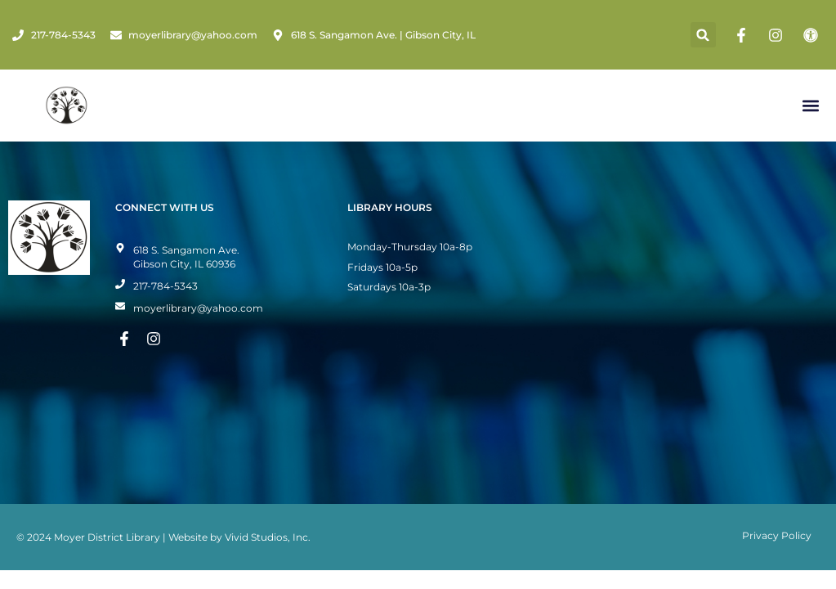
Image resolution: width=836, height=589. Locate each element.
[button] (703, 34)
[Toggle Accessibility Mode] (813, 35)
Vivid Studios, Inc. (268, 537)
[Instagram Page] (778, 35)
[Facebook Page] (743, 35)
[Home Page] (66, 105)
